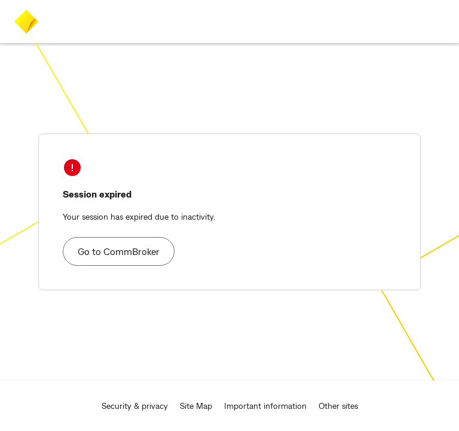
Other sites (338, 405)
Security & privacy (135, 405)
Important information (265, 405)
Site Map (196, 405)
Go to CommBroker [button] (119, 251)
